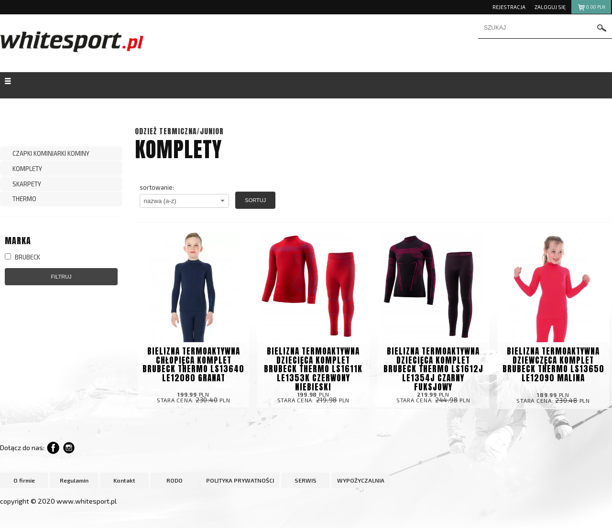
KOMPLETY (27, 168)
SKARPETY (26, 184)
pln (591, 8)
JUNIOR (212, 131)
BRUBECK (22, 257)
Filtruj (61, 277)
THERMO (24, 199)
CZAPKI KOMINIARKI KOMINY (50, 153)
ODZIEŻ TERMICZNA (166, 131)
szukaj (602, 27)
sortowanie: (157, 187)
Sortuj (255, 200)
